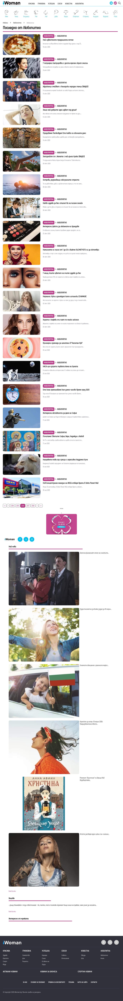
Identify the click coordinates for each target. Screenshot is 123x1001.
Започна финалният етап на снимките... (94, 553)
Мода (4, 964)
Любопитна (79, 4)
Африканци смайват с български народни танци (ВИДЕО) (65, 86)
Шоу (82, 958)
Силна (43, 958)
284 (12, 505)
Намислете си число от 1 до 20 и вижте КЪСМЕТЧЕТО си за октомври (71, 250)
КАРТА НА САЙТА (82, 982)
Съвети (63, 955)
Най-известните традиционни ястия (58, 40)
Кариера (44, 955)
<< (5, 505)
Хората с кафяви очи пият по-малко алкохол (61, 320)
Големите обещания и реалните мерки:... (94, 665)
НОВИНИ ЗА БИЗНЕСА (48, 971)
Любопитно (104, 955)
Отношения (65, 958)
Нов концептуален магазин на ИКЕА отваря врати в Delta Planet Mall (70, 483)
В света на (45, 961)
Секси (60, 4)
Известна (68, 4)
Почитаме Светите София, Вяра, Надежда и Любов (63, 436)
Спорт (5, 961)
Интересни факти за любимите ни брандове (61, 226)
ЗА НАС (25, 982)
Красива (31, 4)
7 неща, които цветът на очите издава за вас (62, 273)
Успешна (51, 4)
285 (17, 505)
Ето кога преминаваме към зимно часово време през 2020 (66, 390)
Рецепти (25, 961)
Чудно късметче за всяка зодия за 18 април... (96, 609)
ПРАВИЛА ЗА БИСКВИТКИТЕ (56, 982)
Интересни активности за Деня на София (60, 413)
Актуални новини (10, 971)
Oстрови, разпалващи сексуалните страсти (61, 180)
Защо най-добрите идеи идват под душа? (60, 110)
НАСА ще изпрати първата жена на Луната (60, 366)
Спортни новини (85, 971)
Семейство (26, 955)
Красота (5, 958)
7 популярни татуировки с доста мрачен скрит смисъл (65, 63)
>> (41, 505)
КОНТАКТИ (94, 982)
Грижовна (41, 4)
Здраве (5, 955)
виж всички (12, 891)
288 (32, 505)
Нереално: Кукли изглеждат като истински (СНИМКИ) (64, 296)
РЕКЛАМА (71, 982)
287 (27, 505)
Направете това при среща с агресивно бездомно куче (65, 459)
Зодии (44, 964)
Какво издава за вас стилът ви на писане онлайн (63, 203)
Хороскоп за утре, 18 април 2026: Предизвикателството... (91, 723)
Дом (23, 958)
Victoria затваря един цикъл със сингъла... (94, 834)
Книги (102, 958)
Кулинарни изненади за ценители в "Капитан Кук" (63, 343)
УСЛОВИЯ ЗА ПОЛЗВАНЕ (38, 982)
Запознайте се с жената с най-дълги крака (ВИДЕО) (64, 156)
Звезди (83, 955)
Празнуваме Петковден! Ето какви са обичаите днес (64, 133)
